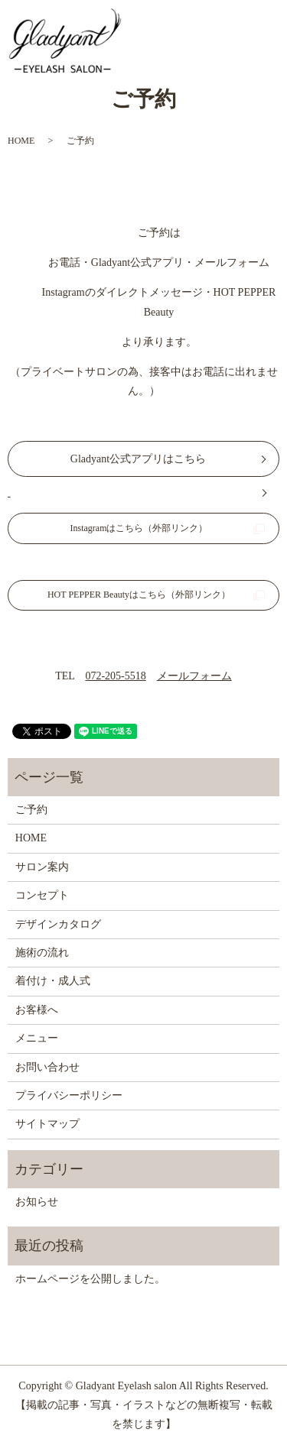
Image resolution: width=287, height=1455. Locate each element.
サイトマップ (47, 1123)
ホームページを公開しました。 (90, 1279)
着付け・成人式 (52, 981)
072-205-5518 (115, 676)
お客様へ (36, 1010)
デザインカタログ (58, 924)
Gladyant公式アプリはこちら (138, 459)
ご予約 (31, 809)
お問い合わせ (47, 1067)
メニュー (36, 1038)
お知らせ (36, 1201)
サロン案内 (42, 867)
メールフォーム (194, 676)
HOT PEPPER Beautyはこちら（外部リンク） (138, 594)
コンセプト (42, 895)
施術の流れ (42, 952)
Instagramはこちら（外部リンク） (139, 528)
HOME (21, 140)
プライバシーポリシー (68, 1095)
